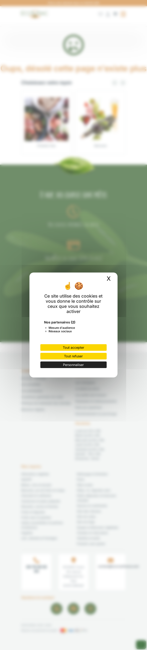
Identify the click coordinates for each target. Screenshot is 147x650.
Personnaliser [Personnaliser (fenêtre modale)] (73, 365)
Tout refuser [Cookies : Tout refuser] (73, 356)
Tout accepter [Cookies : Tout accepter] (73, 347)
